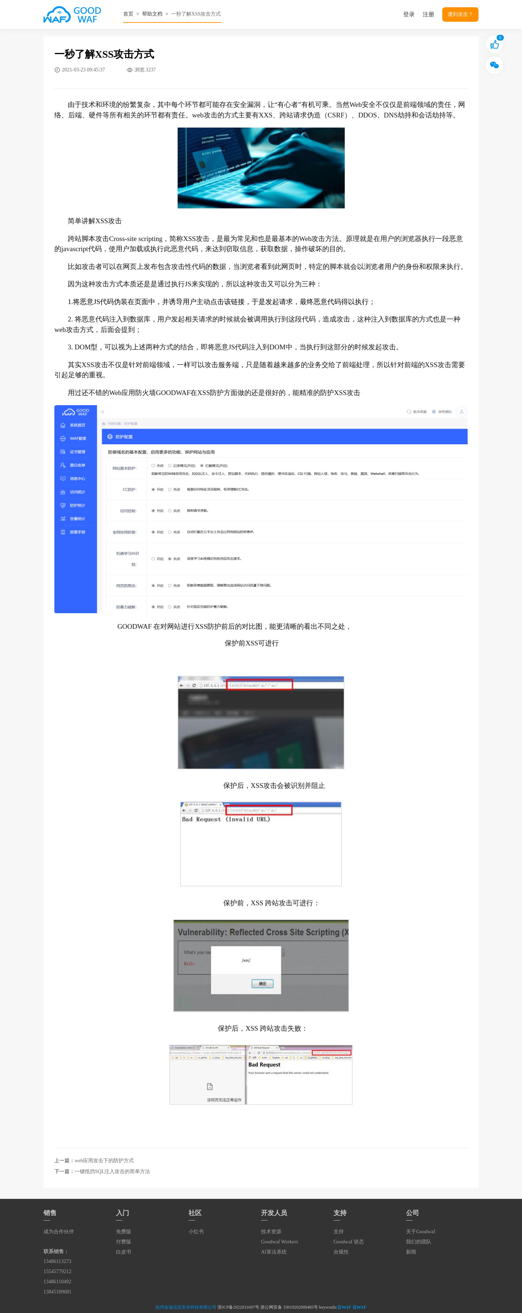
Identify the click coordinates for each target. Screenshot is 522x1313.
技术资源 (271, 1231)
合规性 (341, 1252)
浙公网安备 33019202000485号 (289, 1307)
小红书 (196, 1231)
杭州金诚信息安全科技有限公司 (186, 1307)
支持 (339, 1231)
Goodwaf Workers (279, 1242)
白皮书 (123, 1252)
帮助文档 (152, 14)
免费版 (123, 1231)
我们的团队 (418, 1242)
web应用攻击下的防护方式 (104, 1160)
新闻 (411, 1252)
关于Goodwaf (420, 1231)
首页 (128, 14)
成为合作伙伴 (59, 1231)
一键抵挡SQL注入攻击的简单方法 (112, 1171)
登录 (409, 14)
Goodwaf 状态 (349, 1242)
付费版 (123, 1242)
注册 (428, 14)
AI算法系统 (274, 1252)
